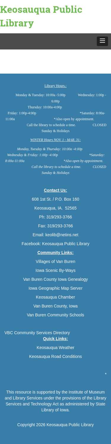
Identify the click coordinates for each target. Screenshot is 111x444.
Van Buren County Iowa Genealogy (55, 279)
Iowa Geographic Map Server (55, 288)
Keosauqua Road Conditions (55, 356)
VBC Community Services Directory (37, 332)
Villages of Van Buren (55, 261)
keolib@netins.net (61, 234)
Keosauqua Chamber (55, 297)
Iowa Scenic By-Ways (55, 270)
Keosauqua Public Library (41, 16)
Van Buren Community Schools (55, 315)
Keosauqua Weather (55, 347)
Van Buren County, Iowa (55, 306)
